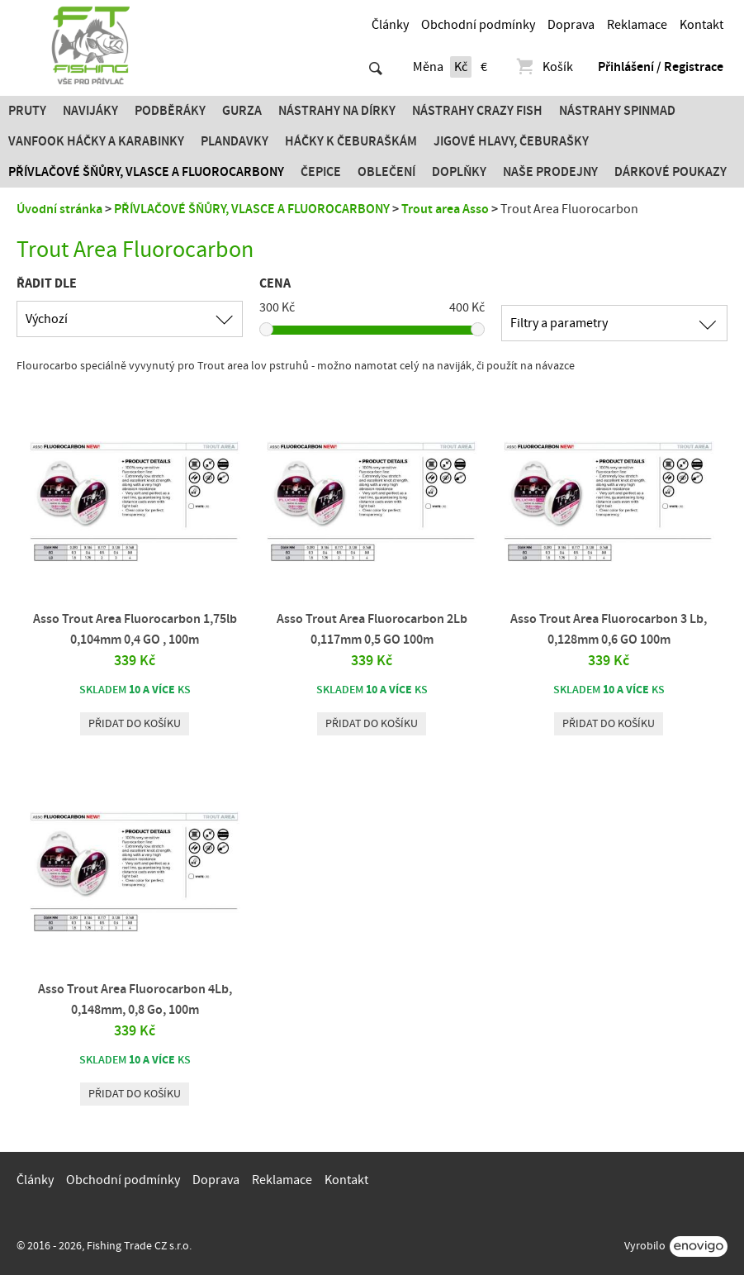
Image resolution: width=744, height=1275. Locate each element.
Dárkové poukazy (670, 171)
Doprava (571, 24)
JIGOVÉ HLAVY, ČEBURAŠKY (511, 141)
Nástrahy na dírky (337, 110)
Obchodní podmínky (478, 24)
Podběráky (170, 110)
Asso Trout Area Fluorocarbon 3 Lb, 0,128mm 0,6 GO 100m (608, 629)
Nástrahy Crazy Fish (477, 110)
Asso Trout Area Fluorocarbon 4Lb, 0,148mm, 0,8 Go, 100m (135, 999)
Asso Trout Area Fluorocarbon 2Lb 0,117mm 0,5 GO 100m (372, 629)
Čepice (321, 171)
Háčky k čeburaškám (351, 141)
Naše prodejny (550, 171)
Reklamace (637, 24)
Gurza (242, 110)
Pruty (27, 110)
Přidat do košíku (134, 723)
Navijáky (90, 110)
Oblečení (386, 171)
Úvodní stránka (59, 209)
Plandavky (234, 141)
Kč (460, 66)
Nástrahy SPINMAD (617, 110)
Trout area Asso (445, 209)
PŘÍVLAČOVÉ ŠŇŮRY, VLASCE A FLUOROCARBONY (146, 171)
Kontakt (701, 24)
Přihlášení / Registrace (660, 66)
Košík (543, 66)
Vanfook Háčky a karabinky (96, 141)
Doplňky (459, 171)
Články (390, 24)
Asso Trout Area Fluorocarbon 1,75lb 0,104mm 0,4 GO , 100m (135, 629)
